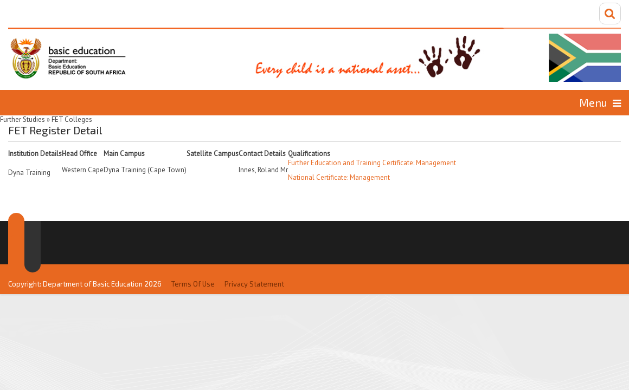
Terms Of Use (193, 261)
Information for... (533, 102)
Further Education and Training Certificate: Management (372, 161)
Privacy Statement (254, 261)
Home (63, 102)
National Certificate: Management (339, 176)
